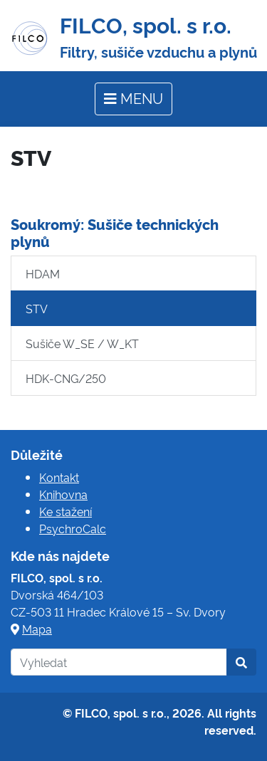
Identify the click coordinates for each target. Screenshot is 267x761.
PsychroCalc (72, 528)
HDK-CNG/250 (66, 378)
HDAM (43, 273)
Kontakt (59, 477)
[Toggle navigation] (133, 99)
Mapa (37, 628)
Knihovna (63, 494)
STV (37, 308)
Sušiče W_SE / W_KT (82, 343)
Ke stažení (65, 511)
